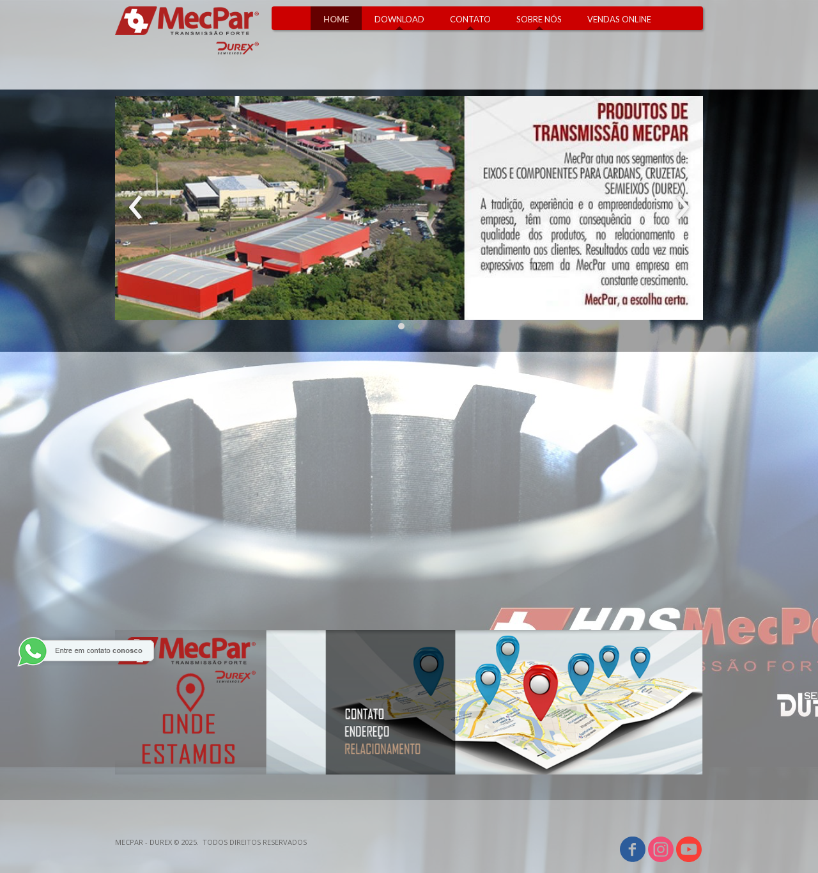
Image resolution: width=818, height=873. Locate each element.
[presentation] (136, 208)
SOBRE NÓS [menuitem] (539, 19)
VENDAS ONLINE (619, 19)
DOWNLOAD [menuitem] (399, 19)
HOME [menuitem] (336, 19)
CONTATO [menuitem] (470, 19)
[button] (401, 326)
